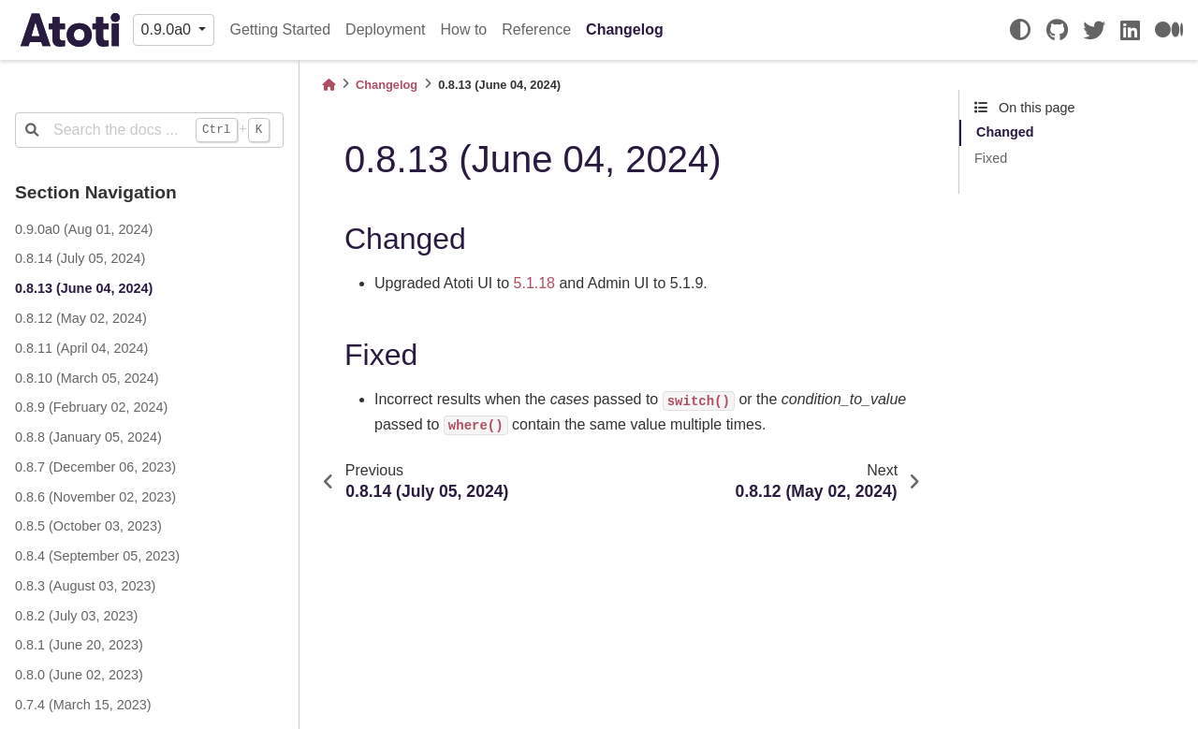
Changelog (625, 29)
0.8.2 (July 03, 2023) (76, 615)
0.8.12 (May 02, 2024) (81, 318)
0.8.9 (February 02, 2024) (91, 407)
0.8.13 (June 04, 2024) (84, 288)
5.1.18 (534, 283)
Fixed (990, 158)
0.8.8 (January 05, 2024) (88, 437)
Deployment (385, 29)
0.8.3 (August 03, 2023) (85, 585)
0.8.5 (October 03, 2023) (88, 525)
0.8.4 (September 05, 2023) (97, 555)
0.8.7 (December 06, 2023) (95, 466)
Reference (536, 29)
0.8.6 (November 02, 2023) (95, 496)
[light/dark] (1020, 30)
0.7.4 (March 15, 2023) (83, 704)
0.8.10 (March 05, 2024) (87, 378)
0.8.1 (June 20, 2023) (79, 644)
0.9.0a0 (168, 29)
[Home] (328, 85)
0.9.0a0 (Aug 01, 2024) (84, 229)
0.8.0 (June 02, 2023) (79, 674)
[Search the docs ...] (149, 130)
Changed (1005, 131)
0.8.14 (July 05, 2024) (80, 258)
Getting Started (279, 29)
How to (463, 29)
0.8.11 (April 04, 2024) (81, 348)
